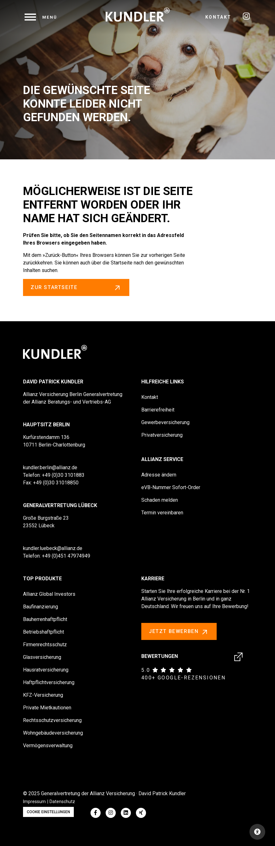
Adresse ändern (158, 475)
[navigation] (41, 17)
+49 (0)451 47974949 (66, 556)
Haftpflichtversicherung (48, 682)
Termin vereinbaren (162, 513)
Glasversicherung (42, 657)
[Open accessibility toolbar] (257, 832)
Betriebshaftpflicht (43, 632)
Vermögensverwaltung (48, 745)
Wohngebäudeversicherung (53, 733)
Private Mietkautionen (47, 708)
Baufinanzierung (40, 607)
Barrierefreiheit (157, 410)
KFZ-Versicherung (43, 695)
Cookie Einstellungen (48, 812)
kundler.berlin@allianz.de (50, 467)
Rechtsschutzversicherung (52, 720)
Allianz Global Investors (49, 594)
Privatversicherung (162, 435)
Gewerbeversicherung (165, 422)
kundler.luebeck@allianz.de (52, 548)
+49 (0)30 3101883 (63, 475)
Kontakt (218, 17)
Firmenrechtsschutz (45, 645)
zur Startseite (76, 287)
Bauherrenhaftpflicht (45, 619)
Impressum (34, 801)
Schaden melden (159, 500)
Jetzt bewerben (179, 631)
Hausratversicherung (45, 670)
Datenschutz (62, 801)
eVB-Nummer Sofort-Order (170, 487)
